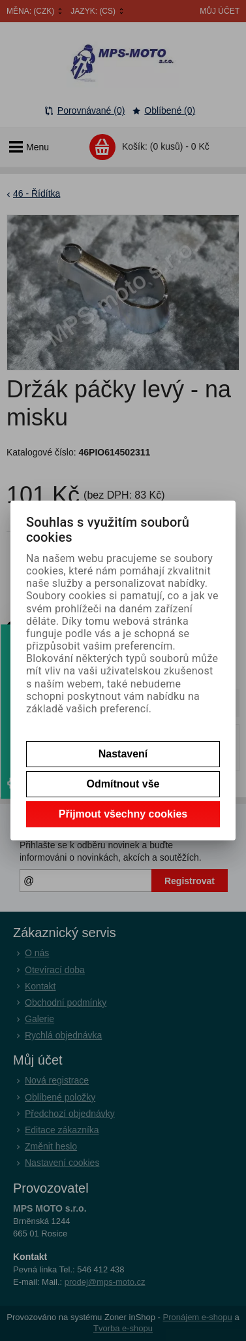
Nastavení (123, 753)
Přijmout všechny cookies (123, 814)
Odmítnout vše (122, 783)
